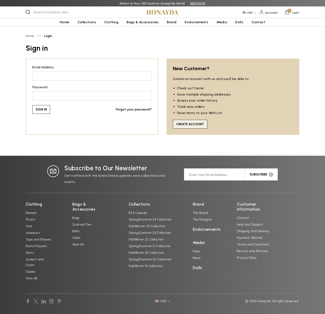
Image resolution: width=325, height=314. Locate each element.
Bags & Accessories (143, 22)
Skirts (30, 253)
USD (249, 12)
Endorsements (196, 22)
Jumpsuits (33, 233)
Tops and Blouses (38, 239)
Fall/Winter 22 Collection (146, 239)
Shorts (30, 219)
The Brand (200, 213)
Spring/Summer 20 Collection (150, 259)
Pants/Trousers (36, 246)
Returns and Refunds (252, 251)
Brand (171, 22)
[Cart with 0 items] (292, 12)
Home (64, 22)
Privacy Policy (247, 258)
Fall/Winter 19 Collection (146, 266)
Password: (40, 87)
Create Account (190, 124)
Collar (76, 238)
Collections (87, 22)
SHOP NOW (197, 3)
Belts (76, 231)
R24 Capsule (138, 213)
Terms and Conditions (253, 244)
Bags (76, 218)
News (197, 258)
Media (222, 22)
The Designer (202, 219)
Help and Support (250, 224)
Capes (30, 272)
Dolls (239, 22)
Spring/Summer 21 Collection (150, 246)
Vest (29, 226)
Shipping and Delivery (253, 231)
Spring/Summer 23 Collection (150, 233)
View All (31, 278)
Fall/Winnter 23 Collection (147, 226)
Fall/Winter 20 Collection (146, 253)
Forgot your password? (134, 109)
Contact (258, 22)
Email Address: (43, 67)
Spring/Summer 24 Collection (150, 219)
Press (196, 251)
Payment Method (249, 238)
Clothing (111, 22)
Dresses (31, 213)
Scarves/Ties (81, 224)
